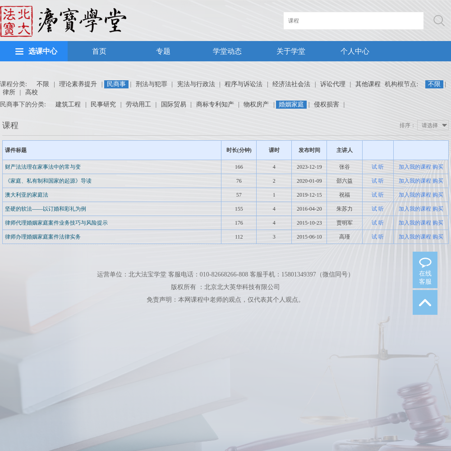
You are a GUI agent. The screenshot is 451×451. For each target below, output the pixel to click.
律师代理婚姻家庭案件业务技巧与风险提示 (56, 223)
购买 (438, 167)
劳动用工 (138, 104)
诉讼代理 (332, 84)
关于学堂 (290, 51)
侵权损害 (326, 104)
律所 (9, 92)
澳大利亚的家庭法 (26, 195)
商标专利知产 (215, 104)
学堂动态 (227, 51)
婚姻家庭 (291, 104)
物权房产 (256, 104)
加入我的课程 (415, 167)
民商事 (116, 84)
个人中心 (355, 51)
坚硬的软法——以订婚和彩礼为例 (45, 209)
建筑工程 (68, 104)
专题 (163, 51)
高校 (31, 92)
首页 (99, 51)
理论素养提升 (78, 84)
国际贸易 (173, 104)
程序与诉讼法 (243, 84)
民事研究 (103, 104)
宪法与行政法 (196, 84)
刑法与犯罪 (151, 84)
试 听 (378, 167)
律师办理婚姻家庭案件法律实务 (43, 237)
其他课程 (368, 84)
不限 (43, 84)
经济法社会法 (291, 84)
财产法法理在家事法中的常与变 (43, 167)
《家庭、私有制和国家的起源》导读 (48, 181)
